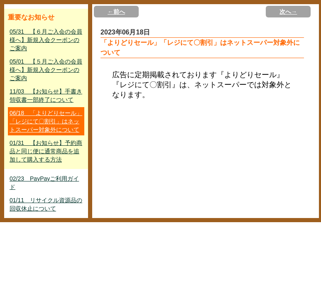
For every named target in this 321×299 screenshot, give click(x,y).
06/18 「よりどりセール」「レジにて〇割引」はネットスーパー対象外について (46, 121)
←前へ (116, 11)
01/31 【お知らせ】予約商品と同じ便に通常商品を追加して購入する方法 (46, 151)
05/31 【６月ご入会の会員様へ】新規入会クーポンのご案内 (46, 39)
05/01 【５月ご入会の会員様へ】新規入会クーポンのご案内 (46, 69)
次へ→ (288, 11)
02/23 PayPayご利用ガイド (44, 182)
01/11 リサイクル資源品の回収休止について (46, 204)
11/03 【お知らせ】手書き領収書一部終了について (46, 95)
